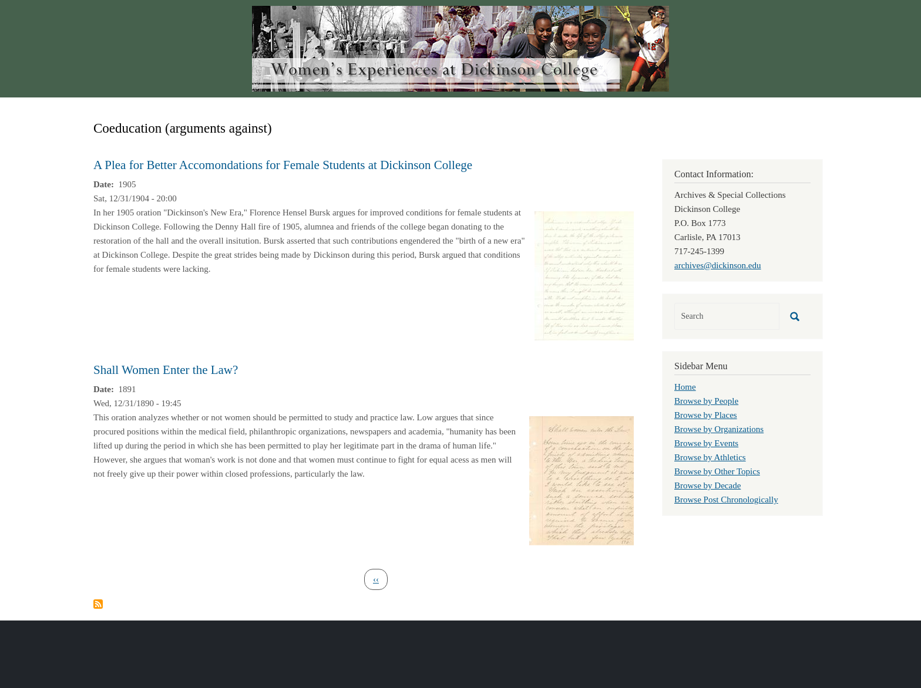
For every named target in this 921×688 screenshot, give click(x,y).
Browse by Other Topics (717, 471)
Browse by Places (705, 415)
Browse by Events (706, 443)
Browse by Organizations (719, 429)
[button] (584, 274)
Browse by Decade (707, 485)
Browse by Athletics (710, 457)
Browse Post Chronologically (726, 499)
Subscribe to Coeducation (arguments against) (98, 604)
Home (685, 387)
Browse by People (706, 401)
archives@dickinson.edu (717, 265)
